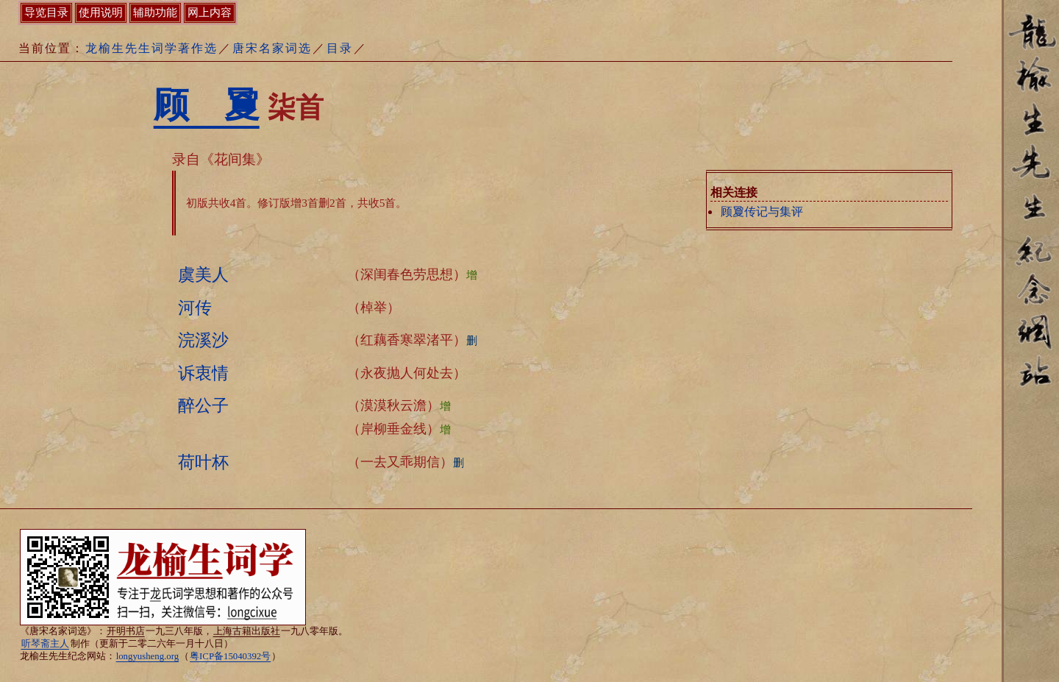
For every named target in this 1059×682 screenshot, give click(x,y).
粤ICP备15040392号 (230, 656)
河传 (195, 307)
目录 (340, 48)
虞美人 (203, 274)
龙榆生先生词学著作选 (151, 48)
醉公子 (203, 405)
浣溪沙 (203, 339)
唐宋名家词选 (272, 48)
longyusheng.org (147, 656)
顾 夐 (207, 104)
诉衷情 (203, 373)
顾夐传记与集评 (762, 211)
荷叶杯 (203, 462)
